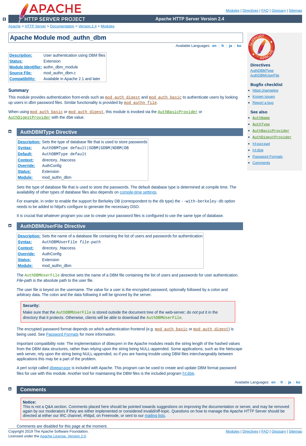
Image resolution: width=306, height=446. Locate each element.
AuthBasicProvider (178, 112)
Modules (232, 10)
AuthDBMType (262, 70)
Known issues (263, 96)
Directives (250, 10)
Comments (261, 163)
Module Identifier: (25, 67)
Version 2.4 (88, 26)
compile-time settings (138, 192)
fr (222, 46)
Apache (14, 26)
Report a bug (262, 103)
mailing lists (155, 415)
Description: (20, 55)
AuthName (261, 118)
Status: (16, 61)
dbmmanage (60, 368)
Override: (26, 165)
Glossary (278, 10)
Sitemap (295, 10)
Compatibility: (22, 79)
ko (239, 46)
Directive (66, 132)
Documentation (62, 26)
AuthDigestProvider (29, 117)
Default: (25, 154)
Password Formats (267, 156)
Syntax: (25, 148)
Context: (26, 160)
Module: (25, 177)
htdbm (257, 150)
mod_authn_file (140, 103)
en (214, 46)
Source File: (20, 73)
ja (230, 46)
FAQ (265, 10)
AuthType (261, 124)
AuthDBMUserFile (264, 75)
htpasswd (261, 144)
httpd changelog (265, 90)
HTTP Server (35, 26)
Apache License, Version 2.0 (63, 436)
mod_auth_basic (165, 97)
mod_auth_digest (122, 97)
